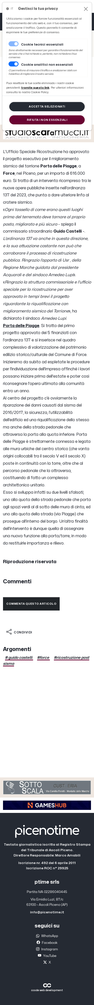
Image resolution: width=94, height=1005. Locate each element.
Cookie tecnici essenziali (42, 44)
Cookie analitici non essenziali (47, 64)
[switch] (14, 63)
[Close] (86, 9)
